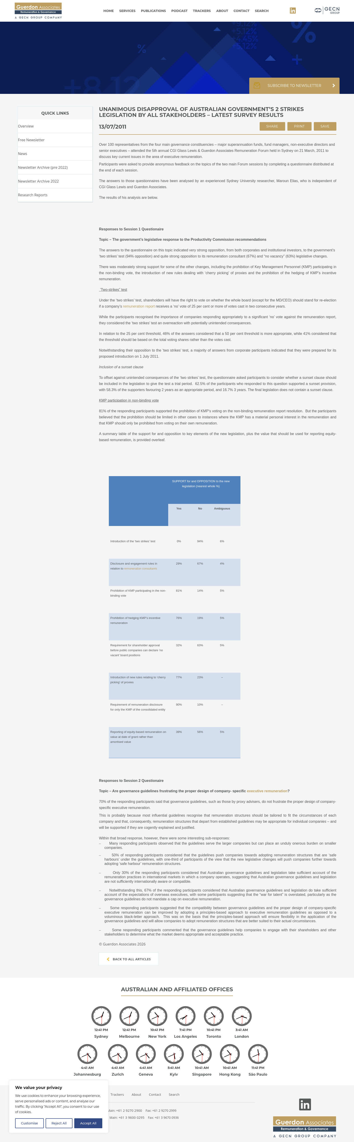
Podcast (179, 11)
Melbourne (129, 1033)
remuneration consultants (140, 568)
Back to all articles (129, 959)
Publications (153, 11)
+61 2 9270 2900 (129, 1104)
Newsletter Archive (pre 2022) (43, 167)
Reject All (59, 1123)
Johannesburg (87, 1068)
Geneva (146, 1068)
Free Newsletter (31, 139)
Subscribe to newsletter (294, 88)
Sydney (101, 1033)
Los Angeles (185, 1033)
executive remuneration (267, 791)
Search (262, 11)
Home (108, 11)
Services (127, 11)
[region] (58, 1106)
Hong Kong (230, 1068)
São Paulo (258, 1068)
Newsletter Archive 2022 (38, 181)
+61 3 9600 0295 (131, 1111)
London (242, 1033)
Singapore (202, 1068)
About (222, 11)
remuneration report (139, 306)
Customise (29, 1123)
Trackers (202, 11)
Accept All (88, 1123)
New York (157, 1033)
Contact (241, 11)
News (22, 153)
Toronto (213, 1033)
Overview (25, 126)
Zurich (118, 1068)
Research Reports (32, 194)
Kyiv (174, 1068)
